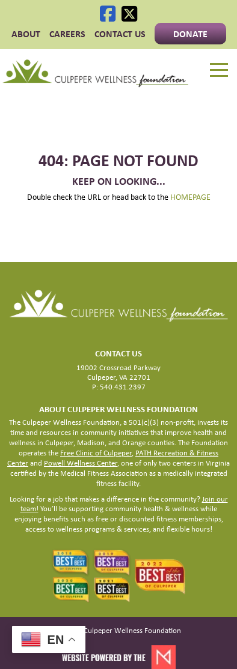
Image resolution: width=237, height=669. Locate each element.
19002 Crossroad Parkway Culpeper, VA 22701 (118, 372)
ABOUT (25, 33)
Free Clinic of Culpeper (96, 453)
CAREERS (67, 33)
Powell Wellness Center (80, 463)
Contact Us (120, 33)
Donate (190, 33)
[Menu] (219, 70)
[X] (129, 14)
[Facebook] (107, 14)
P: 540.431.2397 (119, 387)
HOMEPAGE (190, 196)
